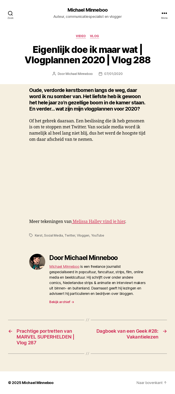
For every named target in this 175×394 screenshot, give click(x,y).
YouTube (97, 235)
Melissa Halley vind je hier (98, 221)
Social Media (53, 235)
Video (81, 36)
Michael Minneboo (87, 10)
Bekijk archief (61, 302)
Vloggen (83, 235)
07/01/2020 (113, 74)
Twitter (70, 235)
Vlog (94, 36)
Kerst (38, 235)
